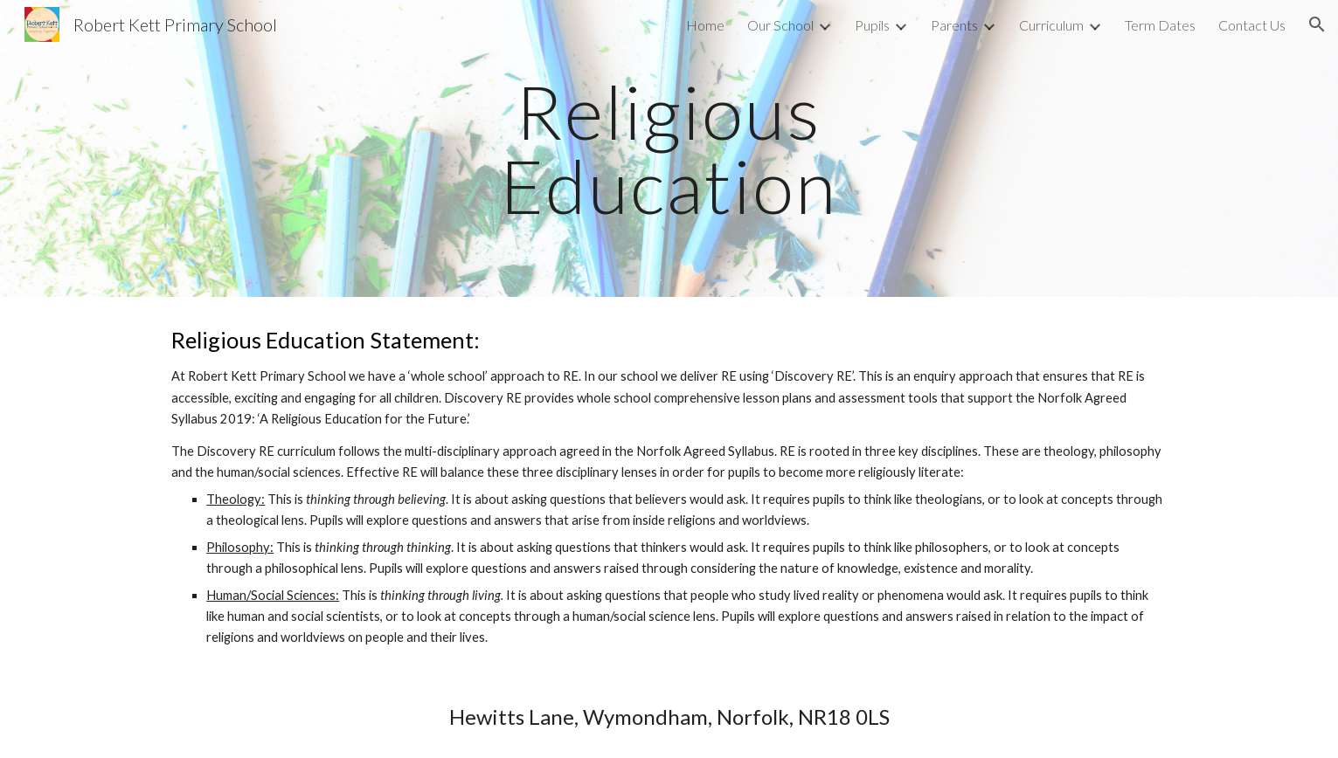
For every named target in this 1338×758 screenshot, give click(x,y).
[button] (1317, 24)
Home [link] (705, 25)
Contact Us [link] (1252, 25)
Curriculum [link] (1051, 25)
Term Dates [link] (1160, 25)
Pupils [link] (872, 25)
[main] (669, 149)
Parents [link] (954, 25)
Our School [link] (780, 25)
